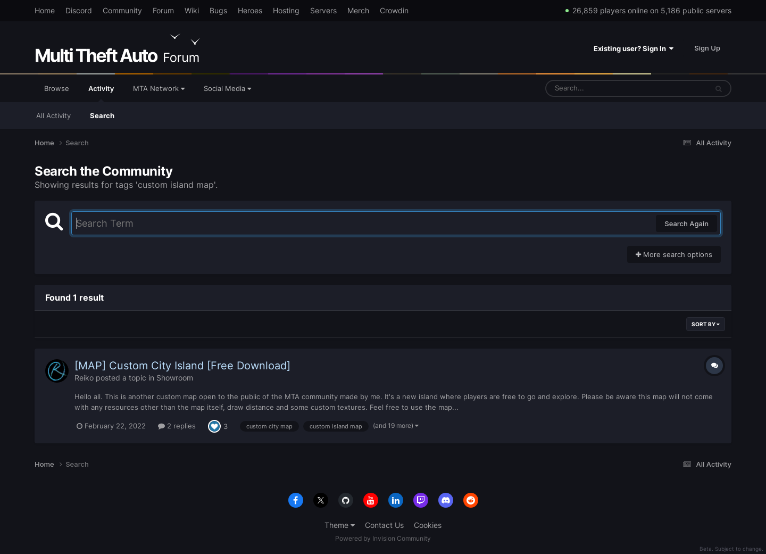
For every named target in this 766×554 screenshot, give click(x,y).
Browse (56, 88)
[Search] (598, 88)
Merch (358, 10)
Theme (339, 525)
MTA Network (159, 88)
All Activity (53, 115)
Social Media (227, 88)
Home (45, 10)
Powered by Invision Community (383, 538)
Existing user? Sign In (633, 48)
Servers (323, 10)
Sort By (706, 324)
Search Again (686, 223)
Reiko (84, 377)
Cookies (428, 525)
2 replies (177, 425)
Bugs (218, 10)
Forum (163, 10)
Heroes (250, 10)
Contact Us (384, 525)
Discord (78, 10)
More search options (674, 254)
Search (102, 115)
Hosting (286, 10)
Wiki (192, 10)
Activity (101, 93)
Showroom (174, 377)
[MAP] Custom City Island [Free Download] (182, 365)
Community (122, 10)
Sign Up (707, 48)
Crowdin (394, 10)
